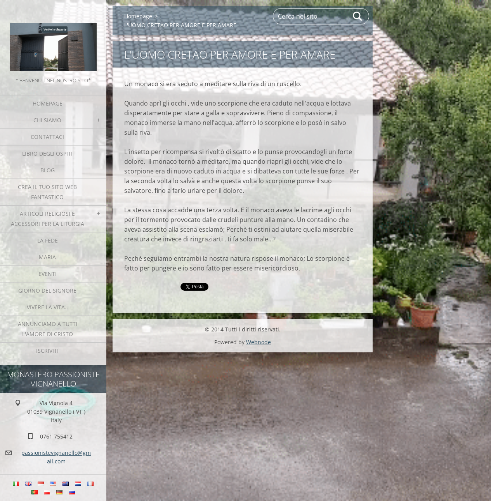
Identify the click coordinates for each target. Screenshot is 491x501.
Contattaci (47, 136)
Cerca (358, 16)
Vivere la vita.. (47, 307)
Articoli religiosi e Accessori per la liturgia (47, 218)
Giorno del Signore (47, 290)
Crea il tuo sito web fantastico (47, 192)
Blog (47, 170)
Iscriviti (47, 350)
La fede (47, 240)
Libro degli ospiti (47, 153)
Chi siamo (47, 120)
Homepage (47, 103)
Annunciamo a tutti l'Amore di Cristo (47, 329)
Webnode (258, 342)
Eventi (47, 273)
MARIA (47, 257)
